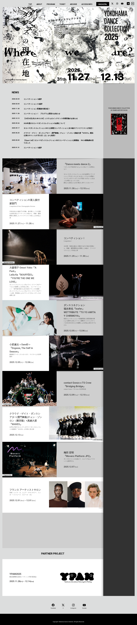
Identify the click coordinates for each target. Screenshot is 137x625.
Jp (128, 3)
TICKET (62, 4)
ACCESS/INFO (86, 4)
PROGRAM (51, 4)
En (132, 3)
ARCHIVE (73, 4)
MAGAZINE (102, 4)
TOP (30, 4)
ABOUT (39, 4)
